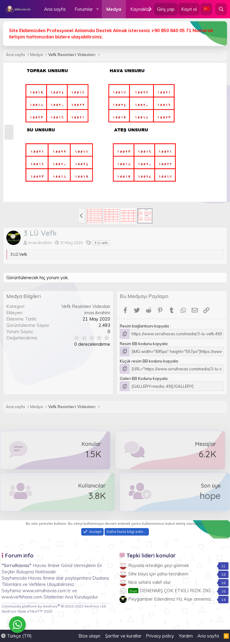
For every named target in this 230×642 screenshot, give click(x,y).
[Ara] (221, 9)
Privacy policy (160, 636)
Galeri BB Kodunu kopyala (143, 378)
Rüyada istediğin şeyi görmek (158, 565)
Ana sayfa (55, 9)
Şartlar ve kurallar (123, 636)
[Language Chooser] (206, 9)
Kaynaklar (140, 9)
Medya (113, 9)
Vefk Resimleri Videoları (85, 306)
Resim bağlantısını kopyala (145, 326)
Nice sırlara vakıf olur (149, 582)
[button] (97, 9)
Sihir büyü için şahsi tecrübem (158, 574)
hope (210, 495)
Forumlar (84, 9)
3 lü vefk (101, 242)
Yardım (186, 636)
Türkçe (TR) (16, 636)
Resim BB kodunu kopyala (143, 343)
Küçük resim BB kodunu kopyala (149, 361)
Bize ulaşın (89, 636)
